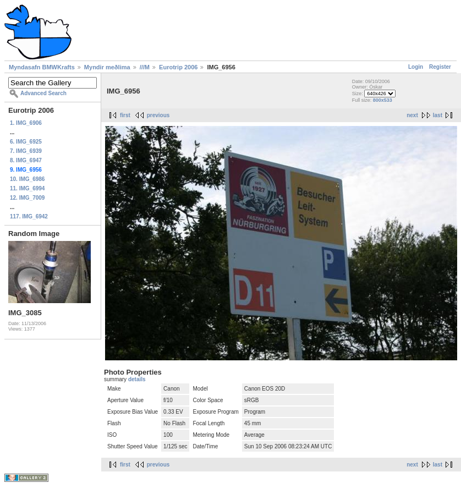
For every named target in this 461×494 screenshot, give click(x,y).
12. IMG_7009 (27, 198)
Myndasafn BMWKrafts (42, 67)
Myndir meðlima (107, 67)
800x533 (382, 100)
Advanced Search (43, 93)
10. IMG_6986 (27, 179)
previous (158, 115)
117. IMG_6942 (29, 216)
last (437, 115)
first (125, 115)
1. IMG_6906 (26, 123)
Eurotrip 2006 (178, 67)
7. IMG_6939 (26, 151)
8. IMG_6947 (26, 160)
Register (440, 67)
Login (415, 67)
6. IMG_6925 (26, 142)
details (137, 379)
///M (145, 67)
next (412, 115)
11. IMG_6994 (27, 188)
